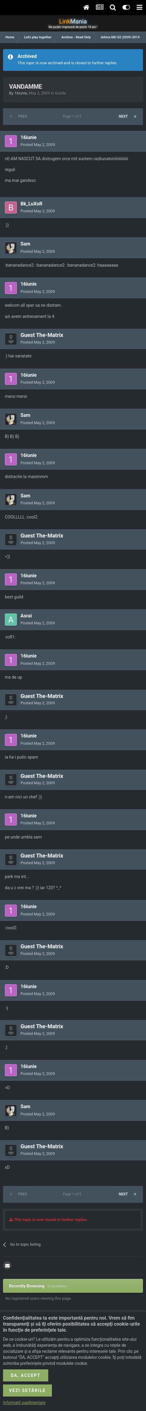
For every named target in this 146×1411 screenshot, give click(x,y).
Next (123, 116)
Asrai (26, 616)
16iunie (20, 93)
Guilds (60, 93)
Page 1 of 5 (73, 116)
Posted (38, 144)
